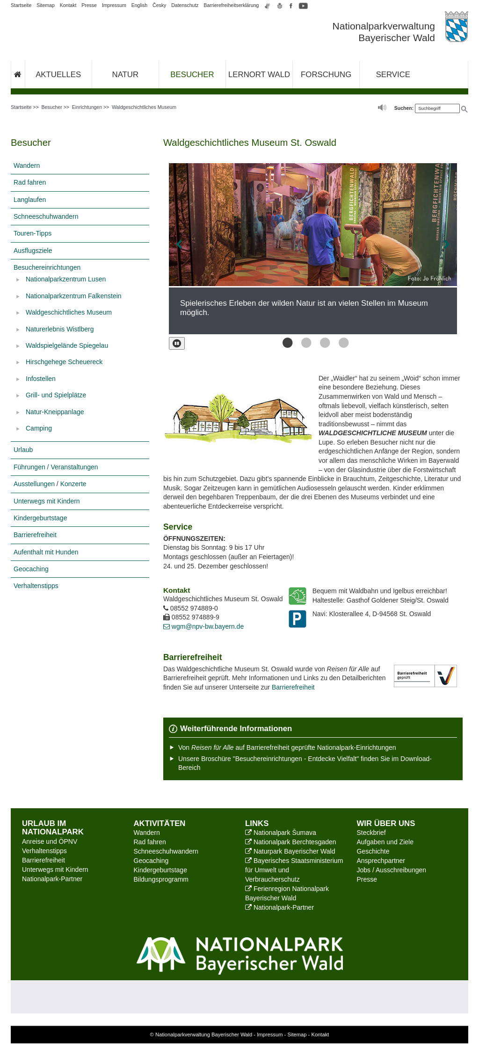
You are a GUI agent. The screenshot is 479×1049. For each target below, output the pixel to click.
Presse (89, 5)
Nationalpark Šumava (280, 832)
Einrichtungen (87, 107)
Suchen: (404, 108)
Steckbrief (371, 832)
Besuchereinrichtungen (47, 267)
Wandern (27, 165)
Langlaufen (30, 199)
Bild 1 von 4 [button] (285, 342)
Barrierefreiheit (35, 535)
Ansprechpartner (381, 860)
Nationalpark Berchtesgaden (290, 842)
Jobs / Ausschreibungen (392, 870)
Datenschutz (184, 5)
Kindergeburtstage (40, 518)
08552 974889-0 (190, 608)
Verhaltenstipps (36, 585)
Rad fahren (30, 182)
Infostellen (41, 378)
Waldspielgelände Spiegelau (67, 345)
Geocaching (31, 569)
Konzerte (73, 484)
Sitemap (45, 5)
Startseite (21, 5)
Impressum (114, 5)
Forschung (326, 74)
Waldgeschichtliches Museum (144, 107)
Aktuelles (58, 74)
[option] (313, 248)
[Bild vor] (429, 245)
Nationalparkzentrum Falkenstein (74, 296)
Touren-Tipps (32, 233)
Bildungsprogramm (161, 879)
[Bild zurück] (196, 245)
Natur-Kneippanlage (55, 412)
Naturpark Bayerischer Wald (290, 851)
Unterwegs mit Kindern (47, 501)
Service (393, 74)
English (139, 5)
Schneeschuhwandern (46, 216)
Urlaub (23, 449)
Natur (125, 74)
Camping (39, 428)
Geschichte (373, 851)
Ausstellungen (34, 484)
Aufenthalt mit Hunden (46, 552)
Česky (159, 5)
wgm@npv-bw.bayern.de (203, 626)
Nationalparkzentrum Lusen (66, 279)
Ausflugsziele (33, 250)
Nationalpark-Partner (52, 879)
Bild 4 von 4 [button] (341, 342)
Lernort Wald (259, 74)
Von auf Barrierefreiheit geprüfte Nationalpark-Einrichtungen (287, 747)
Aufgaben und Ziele (385, 842)
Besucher (192, 74)
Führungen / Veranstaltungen (56, 467)
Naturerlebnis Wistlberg (60, 329)
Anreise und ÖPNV (49, 841)
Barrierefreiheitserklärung (231, 5)
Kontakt (68, 5)
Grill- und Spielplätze (56, 395)
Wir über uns (386, 823)
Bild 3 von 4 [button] (322, 342)
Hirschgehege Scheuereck (64, 362)
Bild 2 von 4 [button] (303, 342)
